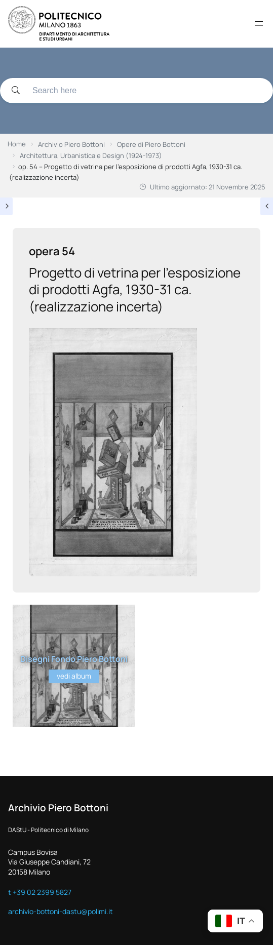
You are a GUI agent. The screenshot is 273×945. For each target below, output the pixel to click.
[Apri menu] (259, 23)
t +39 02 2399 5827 (39, 892)
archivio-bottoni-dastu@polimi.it (60, 911)
